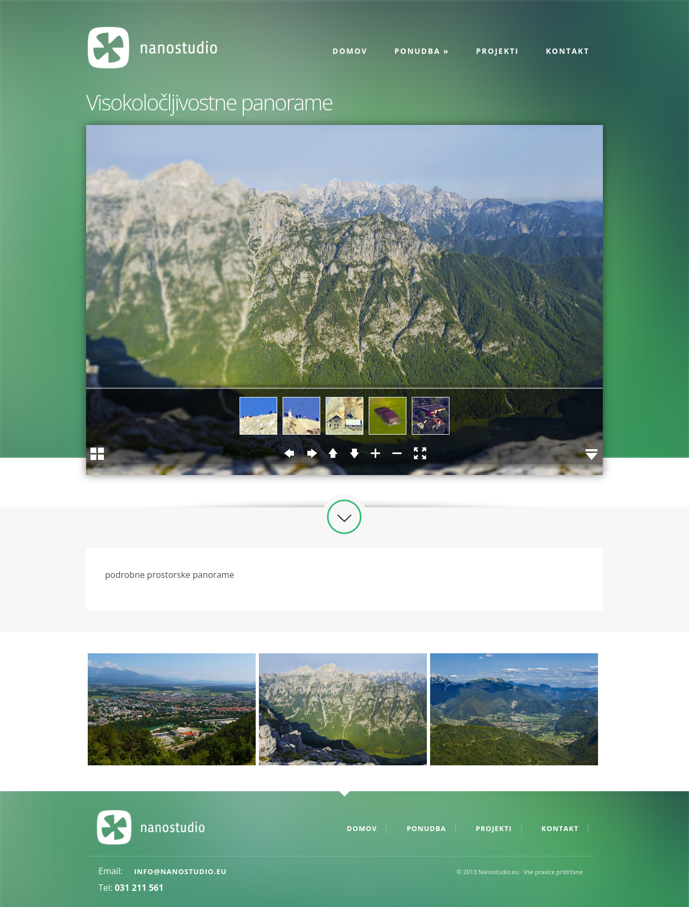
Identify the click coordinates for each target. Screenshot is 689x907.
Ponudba (422, 51)
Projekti (497, 51)
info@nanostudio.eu (180, 871)
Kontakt (567, 51)
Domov (350, 51)
